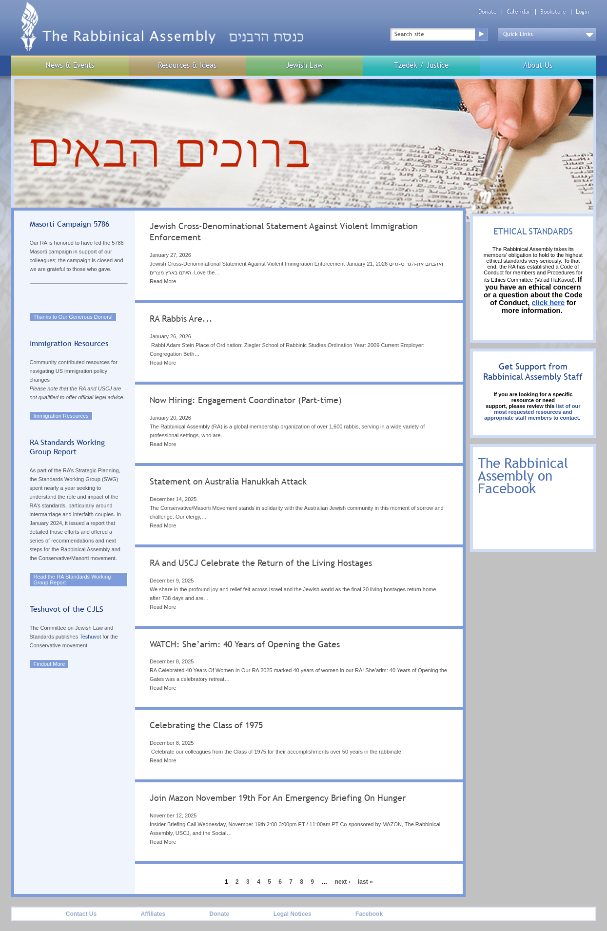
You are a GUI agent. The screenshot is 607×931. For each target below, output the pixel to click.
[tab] (299, 257)
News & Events (70, 65)
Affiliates (152, 914)
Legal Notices (293, 914)
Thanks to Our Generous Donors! (73, 317)
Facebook (369, 914)
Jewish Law (304, 65)
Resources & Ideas (187, 65)
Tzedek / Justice (421, 65)
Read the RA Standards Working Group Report (72, 579)
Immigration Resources (61, 416)
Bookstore (553, 12)
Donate (487, 12)
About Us (537, 65)
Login (582, 12)
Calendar (518, 12)
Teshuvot (90, 637)
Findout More (49, 664)
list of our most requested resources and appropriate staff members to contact (532, 412)
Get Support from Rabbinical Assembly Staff (533, 371)
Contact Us (81, 914)
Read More (163, 281)
